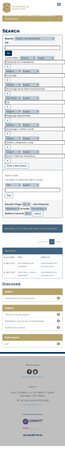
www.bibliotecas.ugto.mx (32, 377)
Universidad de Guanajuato (20, 298)
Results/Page (13, 204)
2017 (7, 344)
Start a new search (17, 165)
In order (25, 208)
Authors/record (14, 213)
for (7, 42)
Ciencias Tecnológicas (17, 314)
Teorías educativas (15, 327)
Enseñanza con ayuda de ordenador (24, 321)
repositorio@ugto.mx (32, 404)
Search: (9, 38)
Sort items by (41, 204)
